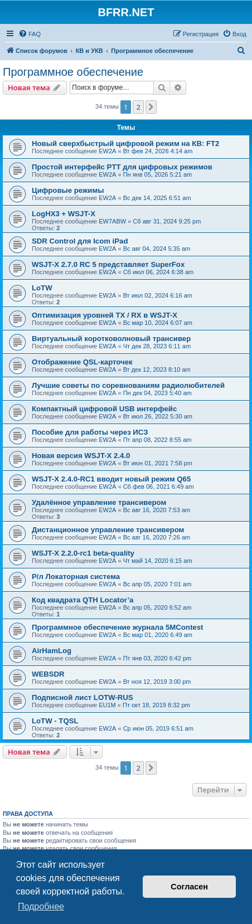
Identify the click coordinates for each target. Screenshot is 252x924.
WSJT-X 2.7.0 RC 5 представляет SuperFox (108, 264)
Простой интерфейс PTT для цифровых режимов (122, 167)
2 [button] (138, 107)
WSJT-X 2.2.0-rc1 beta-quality (83, 553)
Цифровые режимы (68, 190)
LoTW (42, 288)
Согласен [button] (189, 886)
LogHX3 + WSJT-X (63, 214)
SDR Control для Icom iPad (80, 241)
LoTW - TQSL (55, 721)
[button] (151, 107)
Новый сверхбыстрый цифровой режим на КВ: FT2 (125, 143)
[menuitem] (29, 34)
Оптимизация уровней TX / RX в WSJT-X (104, 315)
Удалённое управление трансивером (99, 502)
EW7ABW (112, 221)
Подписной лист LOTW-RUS (82, 697)
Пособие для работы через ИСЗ (90, 432)
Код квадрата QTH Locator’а (82, 600)
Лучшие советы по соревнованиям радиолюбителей (128, 385)
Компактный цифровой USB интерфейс (104, 409)
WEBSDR (48, 674)
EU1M (107, 705)
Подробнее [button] (41, 906)
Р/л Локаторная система (76, 576)
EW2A (107, 151)
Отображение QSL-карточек (82, 362)
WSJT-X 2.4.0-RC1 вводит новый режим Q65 (111, 479)
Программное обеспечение (73, 72)
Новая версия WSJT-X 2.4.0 (81, 455)
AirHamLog (51, 650)
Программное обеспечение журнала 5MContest (117, 627)
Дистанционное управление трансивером (108, 530)
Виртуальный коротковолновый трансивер (111, 338)
